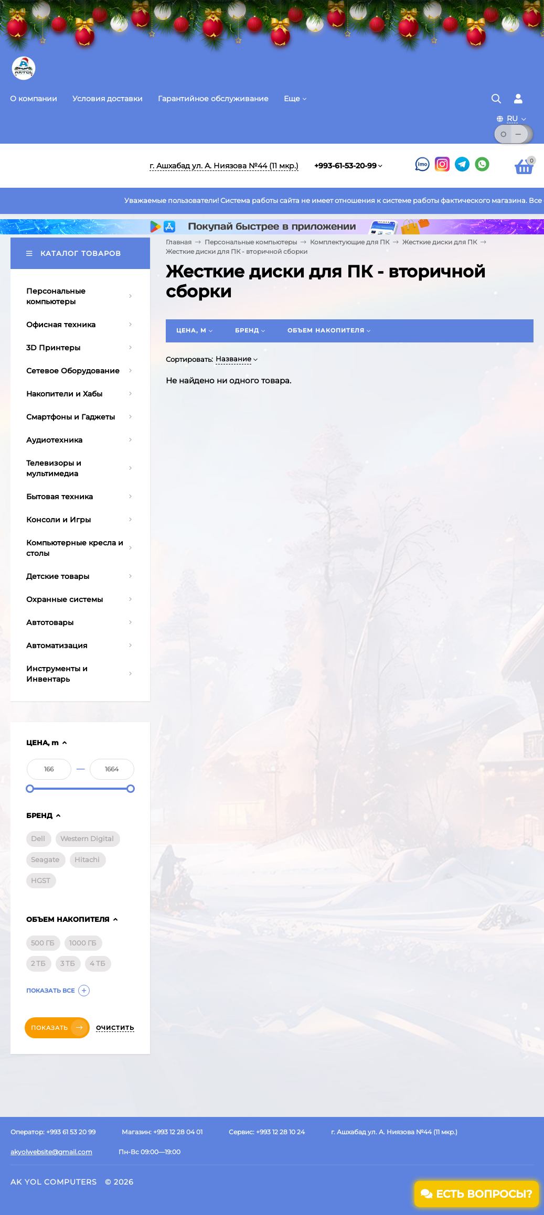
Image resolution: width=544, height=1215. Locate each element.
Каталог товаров (73, 253)
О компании (33, 98)
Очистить (115, 1027)
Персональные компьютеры (251, 242)
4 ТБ (97, 963)
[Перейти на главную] (70, 165)
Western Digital (87, 838)
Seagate (45, 859)
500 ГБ (42, 943)
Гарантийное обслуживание (213, 98)
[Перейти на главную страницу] (23, 78)
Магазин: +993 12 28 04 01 (162, 1132)
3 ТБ (67, 963)
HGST (40, 880)
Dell (38, 838)
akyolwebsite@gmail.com (51, 1152)
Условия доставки (107, 98)
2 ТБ (38, 963)
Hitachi (87, 859)
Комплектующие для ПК (349, 242)
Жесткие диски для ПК (439, 242)
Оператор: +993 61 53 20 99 (52, 1132)
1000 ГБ (82, 943)
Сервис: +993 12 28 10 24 (267, 1132)
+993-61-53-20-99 (345, 165)
